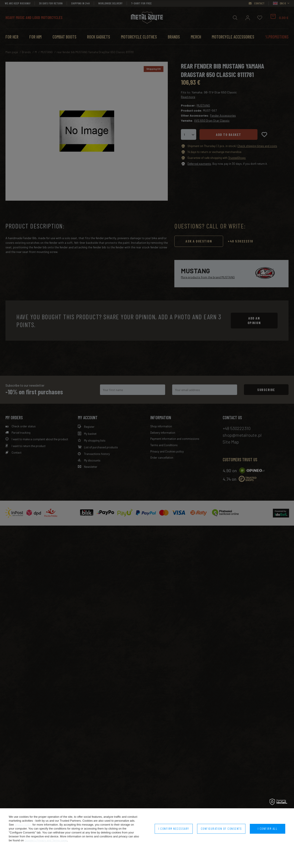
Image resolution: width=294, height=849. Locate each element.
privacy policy (23, 824)
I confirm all (268, 828)
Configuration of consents (221, 828)
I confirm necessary (173, 828)
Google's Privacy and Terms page (45, 840)
